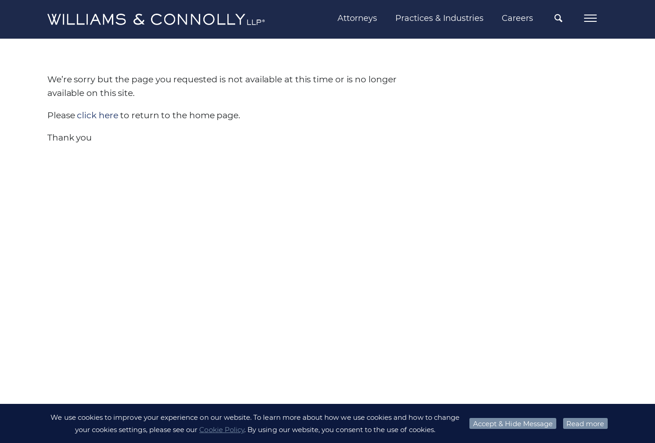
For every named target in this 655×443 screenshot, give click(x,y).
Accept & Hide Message (513, 423)
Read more (585, 423)
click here (97, 115)
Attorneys (357, 18)
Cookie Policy (221, 429)
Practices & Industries (439, 18)
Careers (517, 18)
